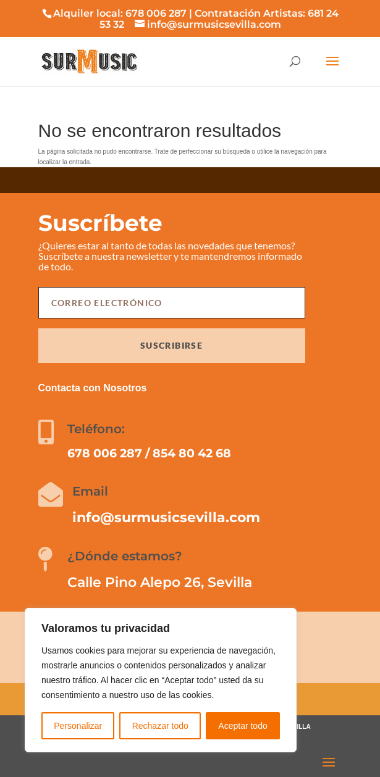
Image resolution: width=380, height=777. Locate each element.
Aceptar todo (242, 726)
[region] (161, 680)
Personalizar (78, 726)
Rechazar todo (160, 726)
